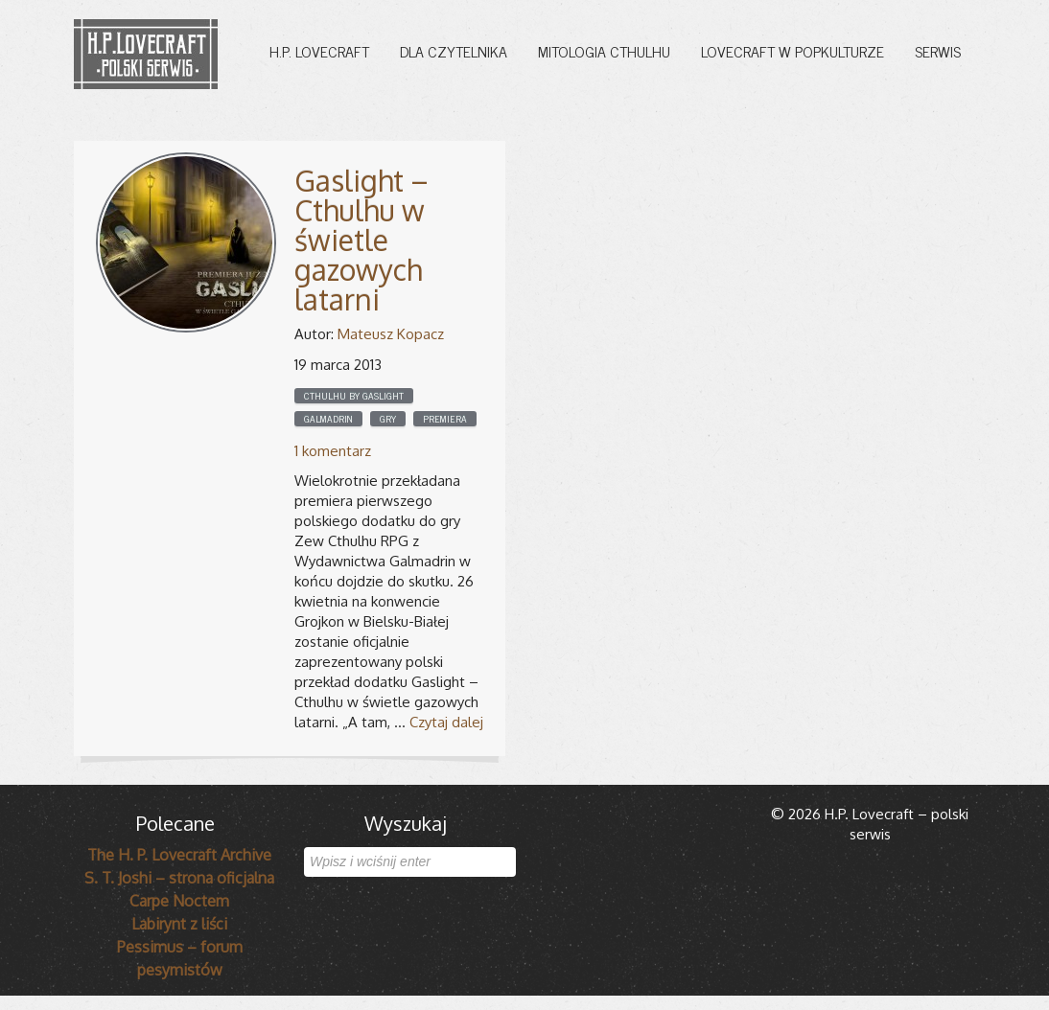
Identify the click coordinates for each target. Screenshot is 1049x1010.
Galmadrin (328, 418)
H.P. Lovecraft (319, 50)
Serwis (938, 50)
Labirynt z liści (179, 923)
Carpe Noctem (179, 900)
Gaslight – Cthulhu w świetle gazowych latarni (361, 239)
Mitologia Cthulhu (604, 50)
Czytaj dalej (446, 722)
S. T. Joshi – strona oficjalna (179, 877)
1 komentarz (332, 451)
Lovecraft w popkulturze (792, 50)
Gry (388, 418)
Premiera (445, 418)
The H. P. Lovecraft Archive (179, 854)
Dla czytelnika (453, 50)
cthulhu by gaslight (354, 395)
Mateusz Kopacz (391, 334)
